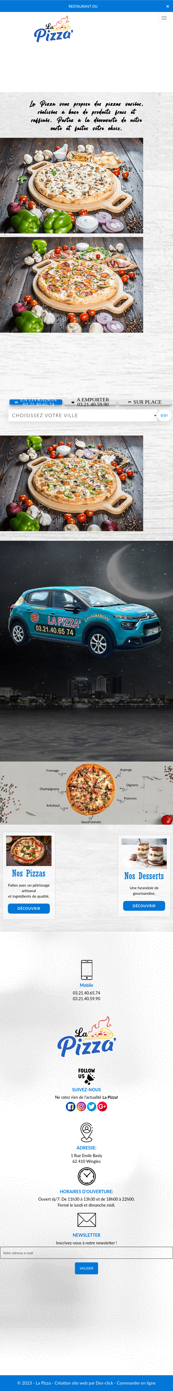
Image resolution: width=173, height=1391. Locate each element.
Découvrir (28, 908)
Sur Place (145, 402)
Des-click (104, 1382)
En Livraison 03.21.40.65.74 (36, 402)
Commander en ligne (136, 1382)
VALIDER (86, 1268)
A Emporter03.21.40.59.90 (90, 402)
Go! (164, 415)
